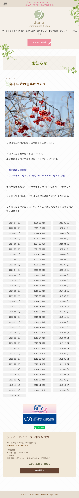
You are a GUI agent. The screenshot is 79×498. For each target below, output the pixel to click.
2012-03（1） (15, 358)
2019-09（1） (65, 280)
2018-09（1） (15, 290)
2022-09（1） (40, 259)
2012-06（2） (40, 353)
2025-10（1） (40, 228)
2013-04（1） (40, 337)
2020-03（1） (15, 280)
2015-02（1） (15, 317)
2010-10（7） (65, 385)
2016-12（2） (15, 301)
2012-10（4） (40, 348)
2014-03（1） (65, 322)
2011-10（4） (65, 364)
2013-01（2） (40, 343)
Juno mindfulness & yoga (42, 494)
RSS (56, 494)
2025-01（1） (65, 228)
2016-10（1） (40, 301)
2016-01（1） (40, 306)
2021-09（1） (15, 264)
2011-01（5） (65, 379)
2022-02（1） (65, 259)
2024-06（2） (15, 243)
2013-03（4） (65, 337)
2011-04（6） (65, 374)
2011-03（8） (15, 379)
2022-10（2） (15, 259)
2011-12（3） (15, 364)
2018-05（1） (40, 290)
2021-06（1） (40, 264)
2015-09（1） (40, 311)
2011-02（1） (40, 379)
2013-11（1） (65, 327)
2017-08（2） (40, 296)
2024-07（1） (65, 238)
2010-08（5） (40, 390)
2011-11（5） (40, 364)
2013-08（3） (40, 332)
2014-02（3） (15, 327)
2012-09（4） (65, 348)
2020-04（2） (65, 275)
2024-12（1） (15, 233)
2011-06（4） (15, 374)
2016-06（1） (65, 301)
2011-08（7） (40, 369)
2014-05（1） (15, 322)
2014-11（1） (65, 317)
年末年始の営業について (28, 84)
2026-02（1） (40, 222)
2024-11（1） (40, 233)
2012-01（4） (65, 358)
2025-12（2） (15, 228)
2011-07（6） (65, 369)
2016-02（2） (15, 306)
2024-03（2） (15, 249)
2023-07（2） (65, 254)
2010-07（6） (65, 390)
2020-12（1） (65, 270)
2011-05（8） (40, 374)
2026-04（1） (15, 222)
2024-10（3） (65, 233)
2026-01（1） (65, 222)
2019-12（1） (40, 280)
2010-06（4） (15, 395)
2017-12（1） (65, 290)
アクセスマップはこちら (19, 445)
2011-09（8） (15, 369)
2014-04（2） (40, 322)
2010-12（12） (15, 385)
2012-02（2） (40, 358)
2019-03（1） (65, 285)
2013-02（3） (15, 343)
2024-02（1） (40, 249)
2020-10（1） (15, 275)
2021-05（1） (65, 264)
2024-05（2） (40, 243)
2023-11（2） (15, 254)
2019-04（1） (40, 285)
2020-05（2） (40, 275)
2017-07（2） (65, 296)
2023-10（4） (40, 254)
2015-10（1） (15, 311)
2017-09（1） (15, 296)
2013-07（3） (65, 332)
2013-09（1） (15, 332)
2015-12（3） (65, 306)
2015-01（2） (40, 317)
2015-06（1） (65, 311)
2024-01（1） (65, 249)
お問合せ (39, 470)
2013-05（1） (15, 337)
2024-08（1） (40, 238)
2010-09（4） (15, 390)
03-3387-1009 (39, 464)
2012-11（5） (15, 348)
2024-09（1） (15, 238)
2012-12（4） (65, 343)
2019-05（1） (15, 285)
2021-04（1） (15, 270)
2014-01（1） (40, 327)
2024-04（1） (65, 243)
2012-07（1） (15, 353)
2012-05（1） (65, 353)
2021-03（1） (40, 270)
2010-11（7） (40, 385)
